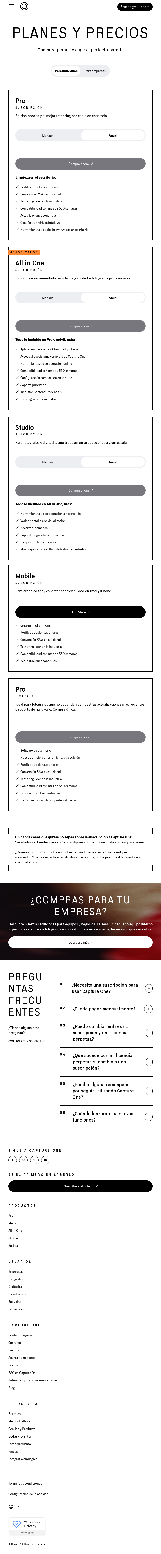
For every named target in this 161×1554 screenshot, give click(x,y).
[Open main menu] (12, 6)
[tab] (66, 71)
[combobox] (17, 1507)
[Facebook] (12, 1160)
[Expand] (149, 988)
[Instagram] (23, 1160)
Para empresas (95, 71)
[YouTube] (45, 1160)
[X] (34, 1160)
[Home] (24, 6)
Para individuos (66, 71)
